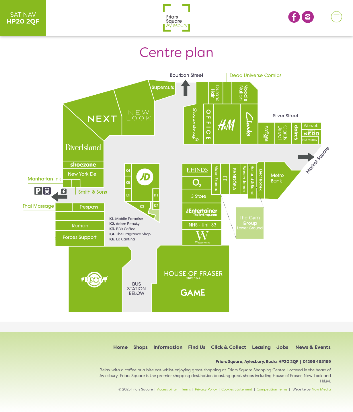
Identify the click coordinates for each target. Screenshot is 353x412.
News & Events (313, 347)
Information (167, 347)
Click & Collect (228, 347)
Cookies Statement (236, 389)
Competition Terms (272, 389)
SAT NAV (23, 18)
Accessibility (167, 389)
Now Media (321, 389)
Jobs (282, 347)
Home (120, 347)
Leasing (261, 347)
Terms (186, 389)
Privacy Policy (206, 389)
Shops (140, 347)
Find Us (196, 347)
